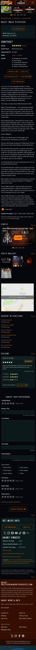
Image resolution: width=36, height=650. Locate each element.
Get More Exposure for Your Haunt (12, 556)
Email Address (6, 454)
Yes (18, 385)
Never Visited (7, 473)
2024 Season (7, 470)
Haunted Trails (26, 18)
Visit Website (18, 29)
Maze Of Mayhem (6, 330)
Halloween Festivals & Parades (24, 560)
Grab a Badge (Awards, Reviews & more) (13, 553)
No (22, 385)
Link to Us (4, 618)
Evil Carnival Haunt (6, 345)
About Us (22, 613)
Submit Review (18, 509)
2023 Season (24, 467)
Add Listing (22, 627)
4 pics (14, 55)
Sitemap (3, 615)
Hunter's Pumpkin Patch (8, 335)
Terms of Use (23, 615)
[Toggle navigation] (33, 2)
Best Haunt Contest (25, 618)
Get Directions (11, 76)
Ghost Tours (12, 560)
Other (21, 473)
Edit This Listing (7, 550)
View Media (26, 76)
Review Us (12, 71)
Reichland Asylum (6, 320)
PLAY (18, 238)
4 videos (19, 55)
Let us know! (5, 607)
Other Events (13, 563)
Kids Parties (14, 561)
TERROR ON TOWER (7, 325)
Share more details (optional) (11, 502)
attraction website (6, 218)
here (27, 573)
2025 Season (24, 470)
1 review (23, 45)
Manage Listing (5, 629)
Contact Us (4, 613)
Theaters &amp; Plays (23, 563)
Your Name (4, 444)
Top (33, 225)
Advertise (4, 627)
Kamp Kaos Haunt (6, 340)
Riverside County (6, 18)
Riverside (17, 18)
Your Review (5, 418)
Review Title (5, 408)
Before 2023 (7, 467)
